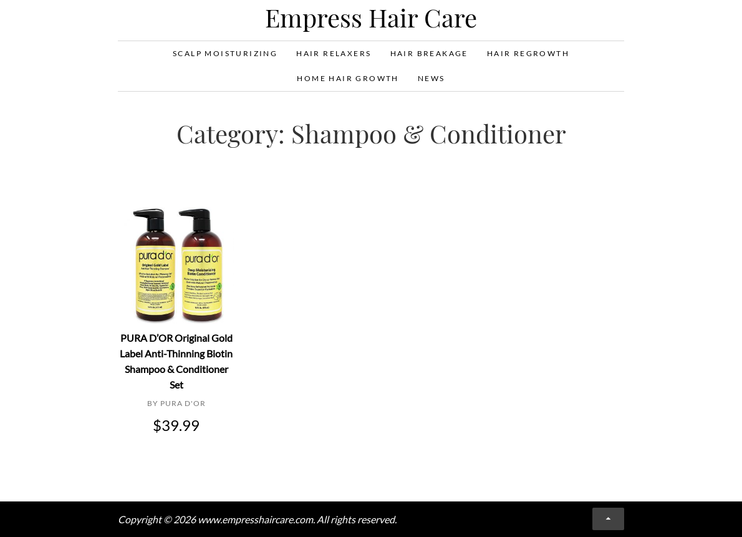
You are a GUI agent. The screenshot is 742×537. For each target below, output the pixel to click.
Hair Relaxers (333, 53)
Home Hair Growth (347, 78)
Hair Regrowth (528, 53)
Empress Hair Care (371, 17)
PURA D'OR (183, 403)
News (431, 78)
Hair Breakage (429, 53)
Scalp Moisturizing (225, 53)
